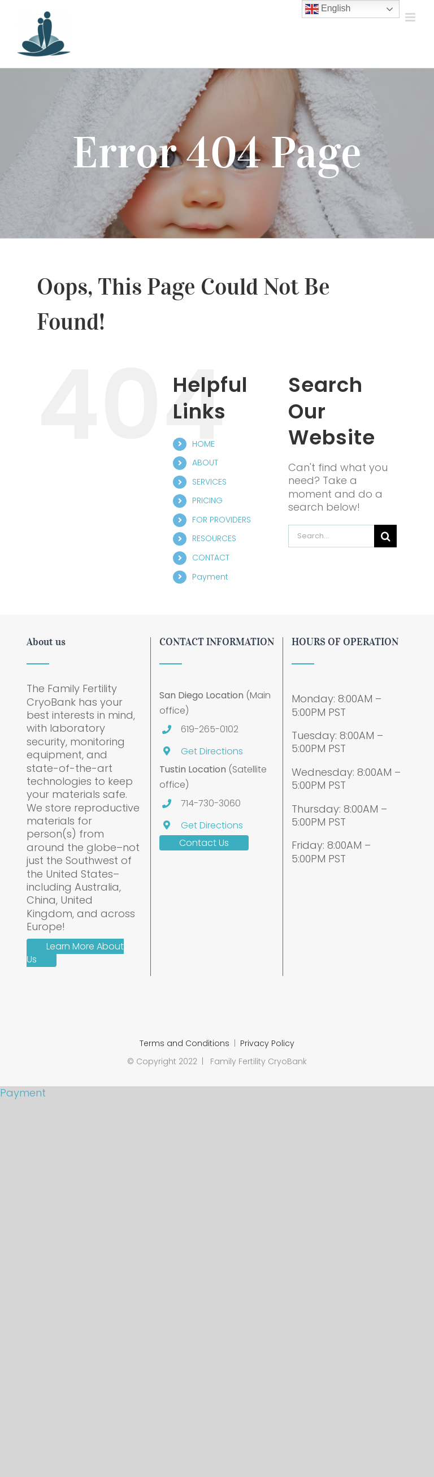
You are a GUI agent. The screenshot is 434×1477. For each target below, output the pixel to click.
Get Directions (212, 751)
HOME (203, 444)
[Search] (385, 536)
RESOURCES (214, 538)
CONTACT (210, 557)
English (328, 9)
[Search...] (331, 536)
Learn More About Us (75, 953)
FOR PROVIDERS (221, 519)
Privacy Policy (267, 1043)
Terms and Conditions (184, 1043)
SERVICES (209, 481)
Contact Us (204, 842)
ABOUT (205, 462)
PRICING (207, 500)
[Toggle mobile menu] (411, 17)
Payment (210, 576)
